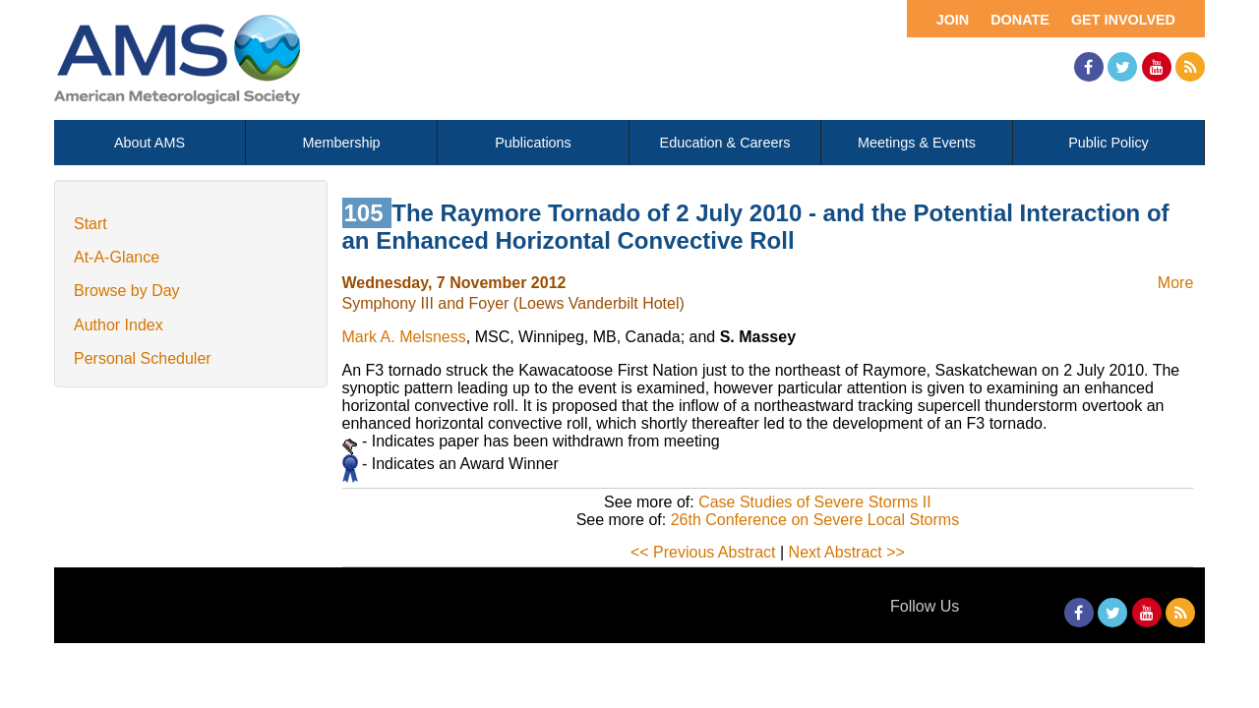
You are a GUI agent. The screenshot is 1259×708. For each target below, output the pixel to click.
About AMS (149, 142)
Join (953, 20)
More (1175, 282)
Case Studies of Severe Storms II (814, 502)
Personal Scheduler (142, 358)
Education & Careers (725, 142)
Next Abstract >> (847, 552)
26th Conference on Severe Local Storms (815, 519)
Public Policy (1108, 142)
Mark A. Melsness (404, 336)
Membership (341, 142)
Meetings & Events (917, 142)
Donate (1019, 20)
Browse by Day (127, 290)
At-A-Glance (116, 257)
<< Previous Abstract (703, 552)
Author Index (118, 325)
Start (90, 223)
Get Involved (1123, 20)
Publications (533, 142)
